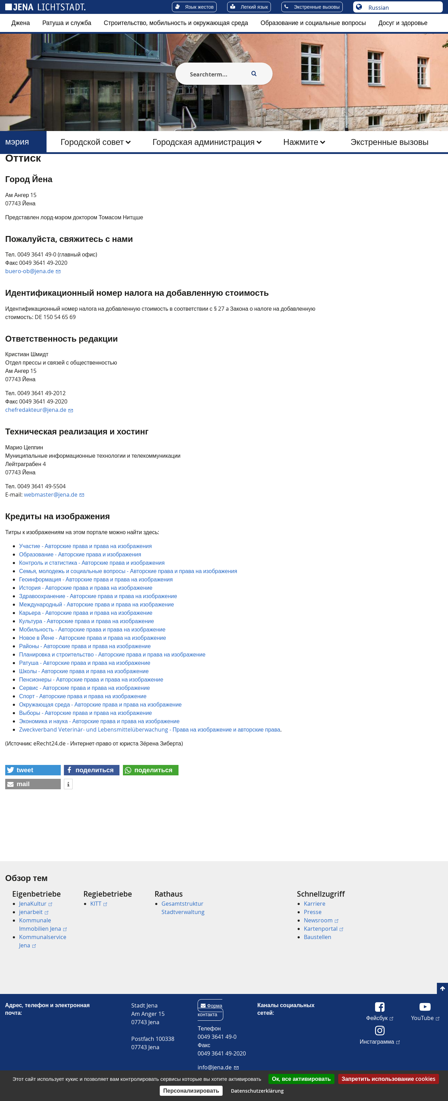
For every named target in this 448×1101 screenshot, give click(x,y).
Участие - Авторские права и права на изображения (85, 580)
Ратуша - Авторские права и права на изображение (84, 696)
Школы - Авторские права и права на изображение (84, 705)
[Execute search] (254, 73)
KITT (98, 903)
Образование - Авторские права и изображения (80, 588)
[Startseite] (13, 171)
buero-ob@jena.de (32, 305)
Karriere (314, 903)
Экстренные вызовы (389, 141)
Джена (20, 23)
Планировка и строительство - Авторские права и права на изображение (112, 688)
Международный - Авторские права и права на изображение (96, 638)
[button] (33, 804)
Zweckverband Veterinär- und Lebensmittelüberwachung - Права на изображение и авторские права (149, 763)
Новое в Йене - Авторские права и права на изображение (92, 671)
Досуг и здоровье (403, 23)
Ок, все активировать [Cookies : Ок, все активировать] (301, 1079)
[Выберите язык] (401, 7)
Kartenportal (323, 928)
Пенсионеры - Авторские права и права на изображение (91, 713)
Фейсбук (379, 1017)
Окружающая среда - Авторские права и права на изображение (100, 738)
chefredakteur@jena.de (39, 444)
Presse (313, 912)
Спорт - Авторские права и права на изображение (83, 730)
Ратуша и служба (66, 23)
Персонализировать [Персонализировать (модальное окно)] (191, 1090)
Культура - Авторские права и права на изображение (86, 655)
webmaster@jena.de (54, 528)
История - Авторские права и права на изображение (85, 621)
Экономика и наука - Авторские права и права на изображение (99, 755)
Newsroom (321, 920)
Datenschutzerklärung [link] (257, 1090)
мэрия (17, 142)
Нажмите (300, 141)
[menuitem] (20, 23)
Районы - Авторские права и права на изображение (85, 680)
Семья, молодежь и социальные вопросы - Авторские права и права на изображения (128, 605)
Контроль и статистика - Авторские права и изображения (92, 596)
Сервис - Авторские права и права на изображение (84, 721)
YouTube (425, 1017)
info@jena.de (218, 1067)
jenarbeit (33, 912)
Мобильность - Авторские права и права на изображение (92, 663)
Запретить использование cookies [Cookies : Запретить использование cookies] (388, 1079)
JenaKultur (35, 903)
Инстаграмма (380, 1041)
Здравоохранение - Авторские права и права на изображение (98, 630)
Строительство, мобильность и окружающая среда (176, 23)
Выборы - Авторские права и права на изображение (85, 746)
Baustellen (317, 937)
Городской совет (92, 141)
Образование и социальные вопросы (313, 23)
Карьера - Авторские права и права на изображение (85, 646)
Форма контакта (210, 1010)
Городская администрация (203, 141)
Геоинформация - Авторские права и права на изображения (96, 613)
